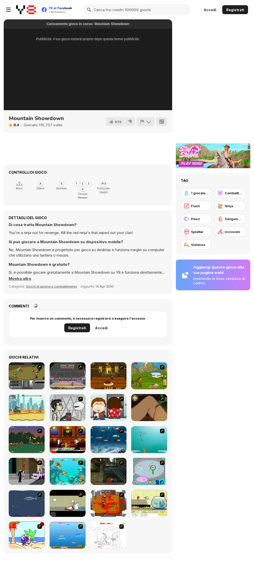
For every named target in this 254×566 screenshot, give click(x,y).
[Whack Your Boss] (109, 535)
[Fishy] (68, 535)
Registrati (235, 10)
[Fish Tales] (68, 471)
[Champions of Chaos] (27, 375)
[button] (20, 278)
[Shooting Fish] (149, 439)
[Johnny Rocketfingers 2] (68, 407)
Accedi (210, 10)
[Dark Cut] (149, 407)
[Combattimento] (230, 193)
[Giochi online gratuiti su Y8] (26, 9)
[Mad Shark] (27, 503)
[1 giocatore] (196, 193)
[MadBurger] (149, 375)
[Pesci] (196, 219)
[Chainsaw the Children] (27, 535)
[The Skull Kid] (68, 503)
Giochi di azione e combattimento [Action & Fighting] (51, 286)
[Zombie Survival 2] (109, 471)
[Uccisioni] (230, 232)
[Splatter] (196, 232)
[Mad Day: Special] (27, 407)
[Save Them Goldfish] (149, 503)
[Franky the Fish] (109, 439)
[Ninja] (230, 206)
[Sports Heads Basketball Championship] (68, 375)
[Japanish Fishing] (149, 471)
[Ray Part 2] (109, 407)
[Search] (89, 9)
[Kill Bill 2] (68, 439)
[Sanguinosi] (230, 219)
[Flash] (196, 206)
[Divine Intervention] (27, 471)
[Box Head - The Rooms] (109, 503)
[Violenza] (196, 245)
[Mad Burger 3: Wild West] (109, 375)
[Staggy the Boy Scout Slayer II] (27, 439)
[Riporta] (146, 121)
